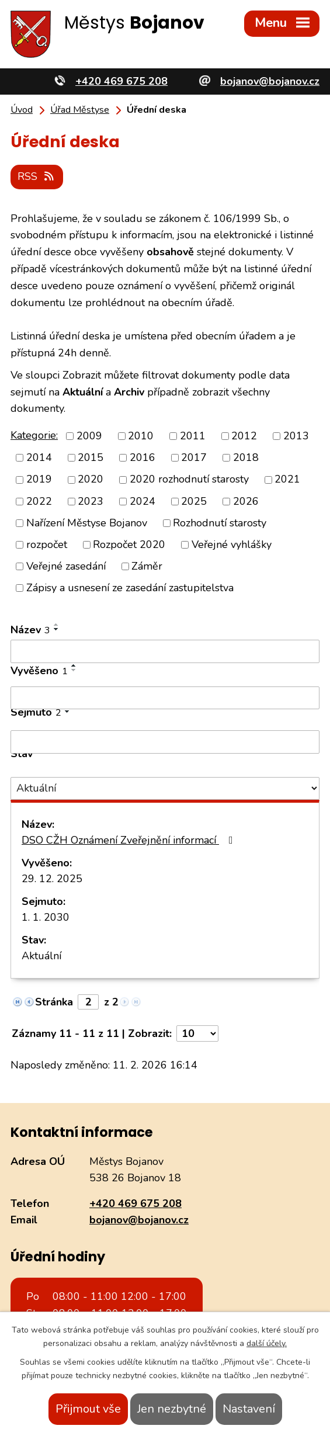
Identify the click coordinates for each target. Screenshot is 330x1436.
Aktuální (41, 956)
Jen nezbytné (171, 1409)
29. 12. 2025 (52, 879)
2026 (246, 501)
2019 (39, 479)
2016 (142, 457)
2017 (194, 457)
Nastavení (249, 1409)
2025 (194, 501)
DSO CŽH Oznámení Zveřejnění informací (130, 840)
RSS (37, 176)
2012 (244, 436)
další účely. (266, 1343)
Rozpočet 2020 (129, 544)
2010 (141, 436)
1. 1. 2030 (46, 917)
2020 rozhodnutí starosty (189, 479)
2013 (296, 436)
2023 (90, 501)
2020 (90, 479)
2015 (90, 457)
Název (30, 630)
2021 (287, 479)
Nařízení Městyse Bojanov (86, 522)
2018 (246, 457)
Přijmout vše (88, 1409)
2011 (193, 436)
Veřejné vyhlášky (232, 544)
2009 (89, 436)
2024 (142, 501)
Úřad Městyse (79, 109)
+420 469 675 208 (135, 1203)
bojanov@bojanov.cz (139, 1220)
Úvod (22, 109)
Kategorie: (34, 435)
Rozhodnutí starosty (219, 522)
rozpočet (46, 544)
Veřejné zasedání (66, 566)
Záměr (146, 566)
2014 (39, 457)
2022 (39, 501)
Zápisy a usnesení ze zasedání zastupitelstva (130, 588)
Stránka (54, 1002)
